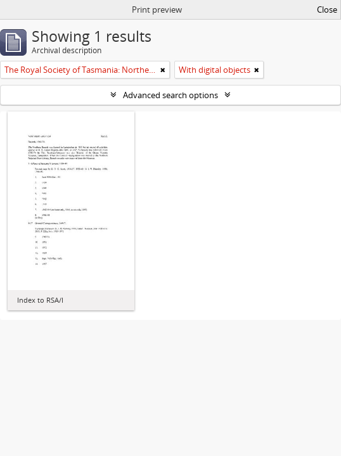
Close (327, 9)
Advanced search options (170, 95)
